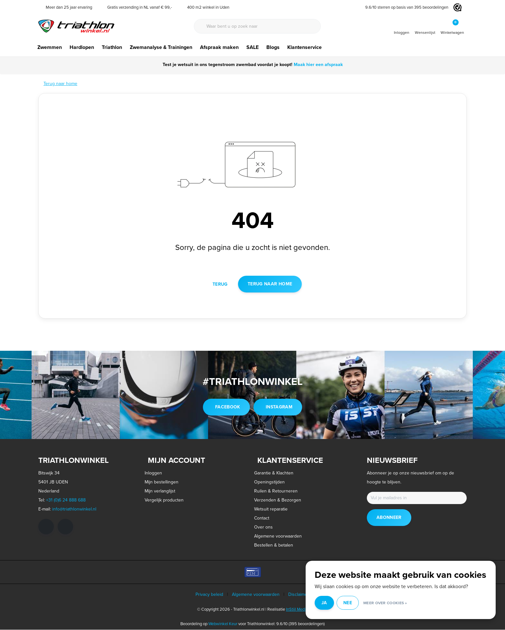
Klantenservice (304, 47)
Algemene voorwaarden (256, 594)
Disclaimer (298, 594)
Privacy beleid (209, 594)
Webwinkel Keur (222, 624)
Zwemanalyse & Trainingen (161, 47)
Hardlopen (82, 47)
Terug (220, 284)
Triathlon (112, 47)
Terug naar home (270, 284)
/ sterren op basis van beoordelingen (404, 7)
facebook (227, 407)
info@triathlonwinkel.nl (74, 509)
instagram (279, 407)
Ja (334, 603)
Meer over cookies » (395, 604)
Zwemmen (49, 47)
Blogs (273, 47)
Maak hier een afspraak (317, 64)
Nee (357, 603)
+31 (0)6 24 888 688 (66, 500)
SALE (252, 47)
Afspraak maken (219, 47)
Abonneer (389, 517)
